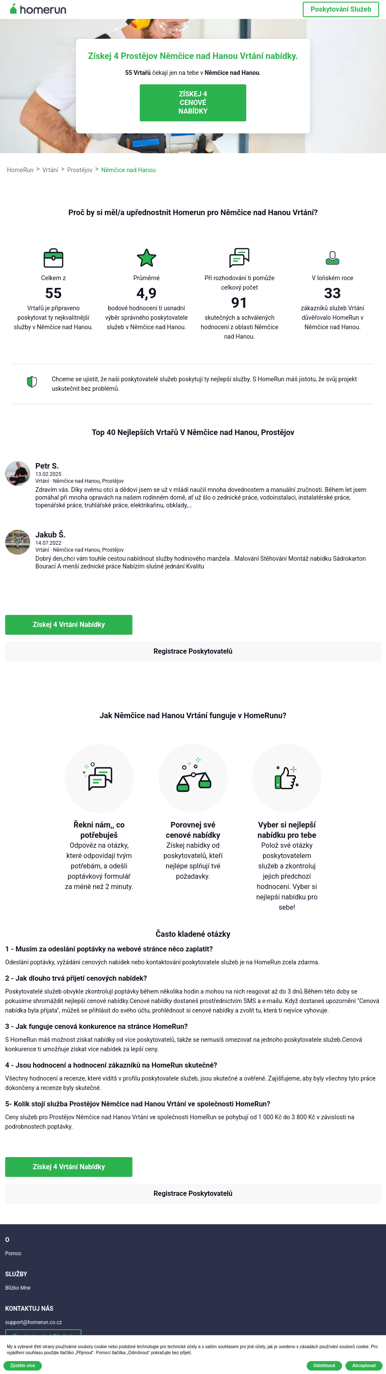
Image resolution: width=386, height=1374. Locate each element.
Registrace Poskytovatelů (193, 651)
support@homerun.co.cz (33, 1322)
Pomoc (13, 1253)
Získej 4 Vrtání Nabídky (69, 625)
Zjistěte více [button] (22, 1365)
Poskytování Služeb (341, 9)
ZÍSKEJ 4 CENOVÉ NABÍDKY (193, 102)
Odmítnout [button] (325, 1365)
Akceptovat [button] (364, 1365)
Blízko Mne (18, 1288)
